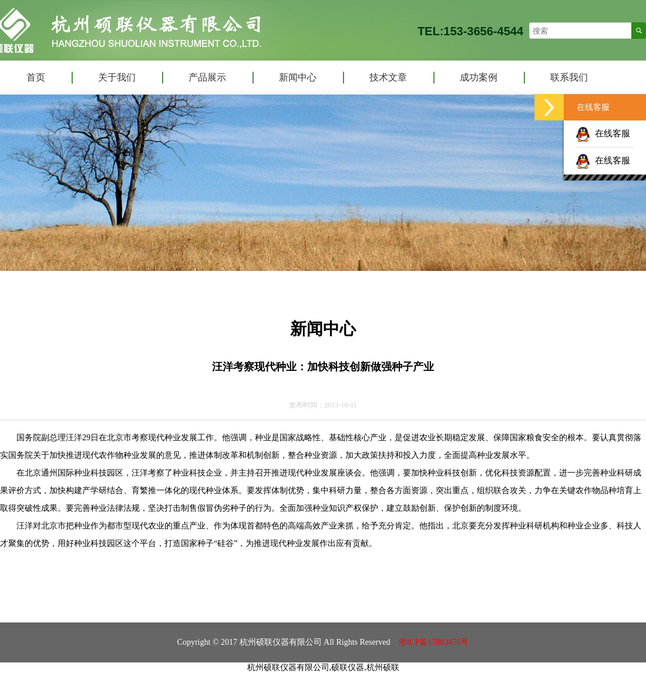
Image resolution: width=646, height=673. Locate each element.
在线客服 (603, 133)
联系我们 (569, 77)
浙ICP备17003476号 (434, 642)
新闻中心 (298, 77)
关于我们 (117, 77)
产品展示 (207, 77)
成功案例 (478, 77)
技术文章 (388, 77)
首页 (35, 77)
